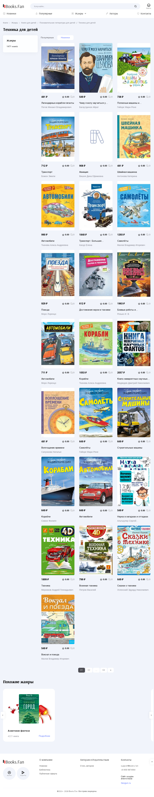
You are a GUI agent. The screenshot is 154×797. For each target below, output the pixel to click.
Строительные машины (129, 448)
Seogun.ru (126, 783)
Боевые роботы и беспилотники (126, 310)
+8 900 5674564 (128, 770)
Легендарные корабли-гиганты (57, 103)
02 (89, 670)
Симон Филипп (48, 521)
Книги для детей (28, 23)
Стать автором (87, 766)
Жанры (14, 23)
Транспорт (46, 172)
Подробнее (44, 736)
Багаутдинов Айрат (89, 107)
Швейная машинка (127, 172)
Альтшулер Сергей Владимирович (126, 521)
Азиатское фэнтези (19, 731)
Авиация (83, 172)
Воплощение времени (52, 448)
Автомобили (47, 241)
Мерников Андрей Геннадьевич (57, 590)
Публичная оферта (48, 774)
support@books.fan (129, 766)
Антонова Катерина (127, 176)
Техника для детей (87, 23)
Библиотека (44, 770)
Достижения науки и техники (94, 310)
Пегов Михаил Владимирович (56, 107)
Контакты (126, 760)
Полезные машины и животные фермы (128, 103)
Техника (45, 586)
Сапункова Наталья (51, 452)
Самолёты (122, 241)
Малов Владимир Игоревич (131, 245)
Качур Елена (85, 245)
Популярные (47, 38)
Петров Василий (87, 590)
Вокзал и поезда (50, 655)
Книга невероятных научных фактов (132, 379)
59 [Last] (103, 670)
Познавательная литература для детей (57, 23)
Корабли (83, 379)
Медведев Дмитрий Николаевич (133, 383)
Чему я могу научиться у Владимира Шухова (92, 103)
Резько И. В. (123, 314)
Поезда (45, 310)
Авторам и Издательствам (94, 760)
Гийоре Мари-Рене (126, 107)
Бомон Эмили (48, 176)
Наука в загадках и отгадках (132, 517)
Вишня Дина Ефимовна (91, 176)
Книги (5, 23)
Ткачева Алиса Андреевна (54, 245)
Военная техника (88, 586)
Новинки (65, 38)
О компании (45, 760)
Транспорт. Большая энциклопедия (90, 241)
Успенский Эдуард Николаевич (133, 590)
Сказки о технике (126, 586)
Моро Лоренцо (48, 314)
